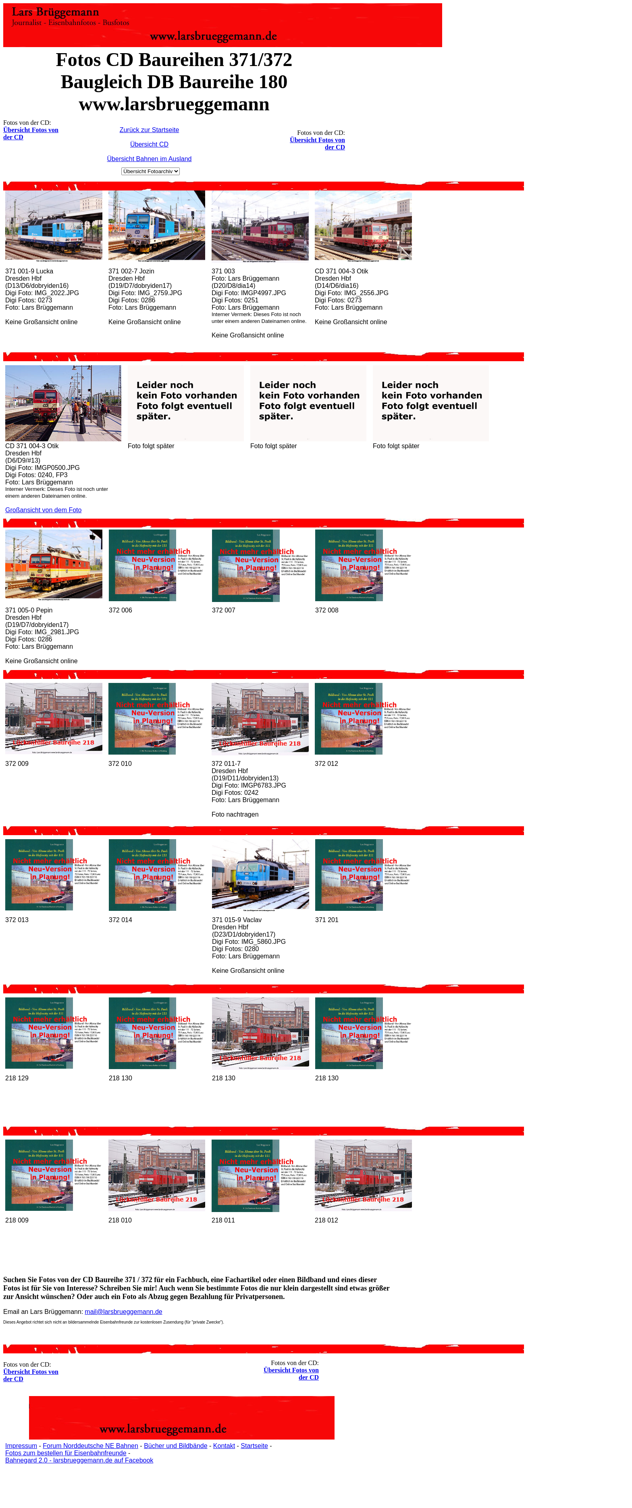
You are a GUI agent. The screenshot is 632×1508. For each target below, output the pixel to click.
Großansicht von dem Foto (43, 510)
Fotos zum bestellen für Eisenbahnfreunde (66, 1453)
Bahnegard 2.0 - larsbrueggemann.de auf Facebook (79, 1460)
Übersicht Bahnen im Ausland (149, 158)
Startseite (254, 1445)
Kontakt (224, 1445)
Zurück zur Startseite (149, 129)
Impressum (21, 1445)
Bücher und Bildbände (175, 1445)
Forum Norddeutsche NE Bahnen (90, 1445)
